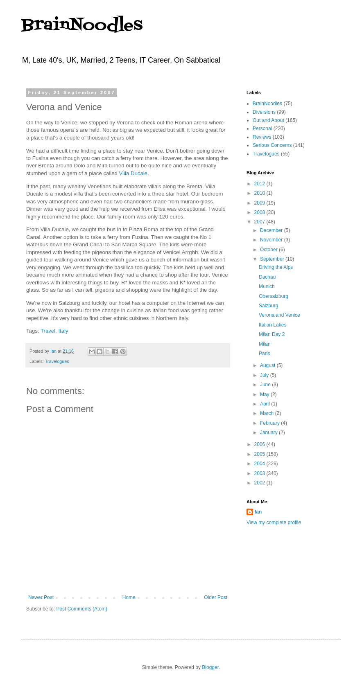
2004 (260, 463)
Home (129, 597)
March (267, 413)
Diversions (264, 112)
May (265, 394)
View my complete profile (274, 522)
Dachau (267, 277)
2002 (260, 483)
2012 (260, 184)
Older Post (215, 597)
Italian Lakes (272, 325)
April (265, 404)
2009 (260, 203)
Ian (258, 512)
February (270, 423)
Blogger (210, 667)
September (272, 259)
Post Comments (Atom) (81, 609)
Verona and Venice (279, 315)
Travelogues (57, 361)
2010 (260, 193)
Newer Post (41, 597)
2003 (260, 473)
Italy (63, 331)
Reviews (262, 137)
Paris (264, 353)
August (268, 365)
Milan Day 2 (272, 334)
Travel (48, 331)
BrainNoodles (82, 25)
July (265, 375)
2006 (260, 444)
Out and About (268, 120)
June (266, 384)
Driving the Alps (276, 267)
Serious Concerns (272, 145)
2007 (260, 222)
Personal (262, 128)
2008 (260, 212)
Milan (265, 344)
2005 (260, 454)
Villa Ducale (133, 173)
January (269, 432)
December (272, 230)
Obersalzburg (273, 296)
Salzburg (268, 306)
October (269, 249)
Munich (267, 286)
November (272, 240)
